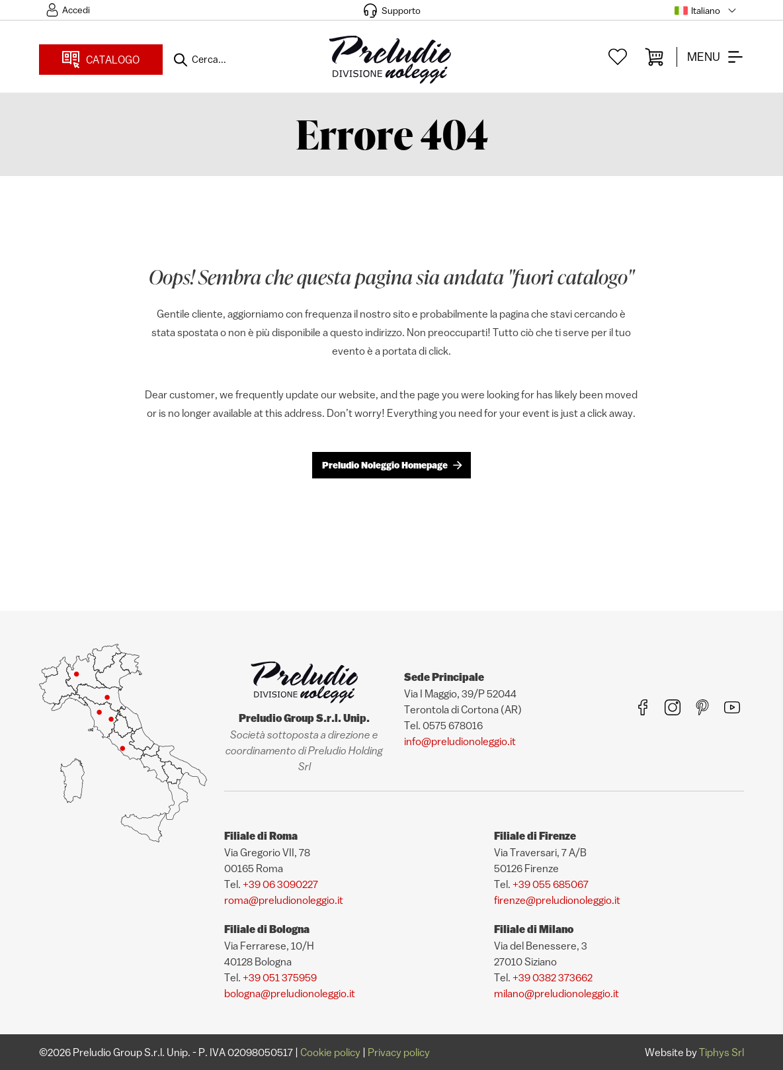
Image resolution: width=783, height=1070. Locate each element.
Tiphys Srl (721, 1052)
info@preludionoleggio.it (460, 741)
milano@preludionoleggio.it (556, 993)
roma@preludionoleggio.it (283, 900)
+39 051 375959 (280, 977)
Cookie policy (330, 1052)
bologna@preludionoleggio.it (289, 993)
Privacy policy (399, 1052)
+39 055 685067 (551, 884)
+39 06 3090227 (280, 884)
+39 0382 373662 (553, 977)
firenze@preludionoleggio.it (557, 900)
